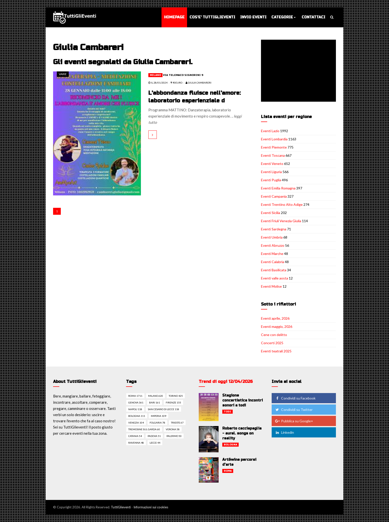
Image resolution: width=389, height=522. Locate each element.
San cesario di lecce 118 (163, 409)
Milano (155, 75)
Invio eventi (253, 17)
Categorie (282, 17)
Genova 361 (135, 402)
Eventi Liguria (271, 172)
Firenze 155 (173, 402)
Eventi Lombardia (274, 139)
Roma (228, 470)
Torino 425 (176, 395)
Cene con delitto (274, 335)
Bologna (230, 444)
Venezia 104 (136, 422)
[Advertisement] (299, 71)
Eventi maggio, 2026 (276, 326)
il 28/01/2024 (157, 82)
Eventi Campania (274, 196)
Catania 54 (135, 435)
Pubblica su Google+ (294, 421)
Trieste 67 (177, 422)
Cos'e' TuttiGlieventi (212, 17)
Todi (227, 411)
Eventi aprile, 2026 (275, 318)
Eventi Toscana (273, 155)
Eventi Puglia (271, 180)
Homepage (174, 17)
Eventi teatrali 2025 (276, 351)
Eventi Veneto (272, 163)
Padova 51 (154, 435)
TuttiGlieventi (121, 507)
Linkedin (284, 432)
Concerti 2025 (272, 343)
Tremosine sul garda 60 (144, 429)
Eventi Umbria (272, 237)
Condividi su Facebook (295, 398)
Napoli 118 (135, 409)
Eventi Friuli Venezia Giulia (281, 221)
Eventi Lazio (270, 131)
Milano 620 (155, 395)
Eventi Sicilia (270, 213)
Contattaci (313, 17)
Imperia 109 (158, 415)
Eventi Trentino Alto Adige (282, 204)
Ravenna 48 (136, 442)
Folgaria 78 (157, 422)
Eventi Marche (272, 253)
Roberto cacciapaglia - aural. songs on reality (241, 433)
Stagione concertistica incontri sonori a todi (242, 400)
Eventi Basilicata (273, 270)
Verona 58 (173, 429)
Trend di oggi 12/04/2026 (226, 381)
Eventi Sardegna (273, 229)
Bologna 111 (136, 415)
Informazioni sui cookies (150, 507)
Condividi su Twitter (294, 409)
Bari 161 (154, 402)
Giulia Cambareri (198, 82)
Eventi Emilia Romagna (278, 188)
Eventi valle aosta (274, 278)
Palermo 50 (174, 435)
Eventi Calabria (272, 262)
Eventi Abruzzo (272, 245)
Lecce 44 (155, 442)
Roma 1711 (135, 395)
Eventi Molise (271, 286)
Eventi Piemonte (274, 147)
